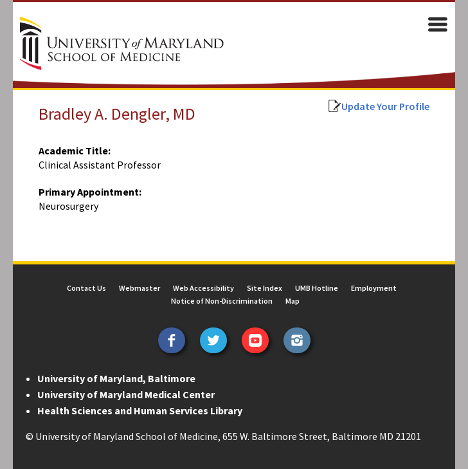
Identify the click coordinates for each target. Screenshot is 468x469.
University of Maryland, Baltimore (116, 378)
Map (292, 301)
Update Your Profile (385, 106)
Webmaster (139, 288)
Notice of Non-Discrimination (222, 301)
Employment (374, 288)
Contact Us (86, 288)
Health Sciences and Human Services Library (139, 410)
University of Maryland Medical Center (126, 394)
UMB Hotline (316, 288)
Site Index (264, 288)
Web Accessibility (203, 288)
